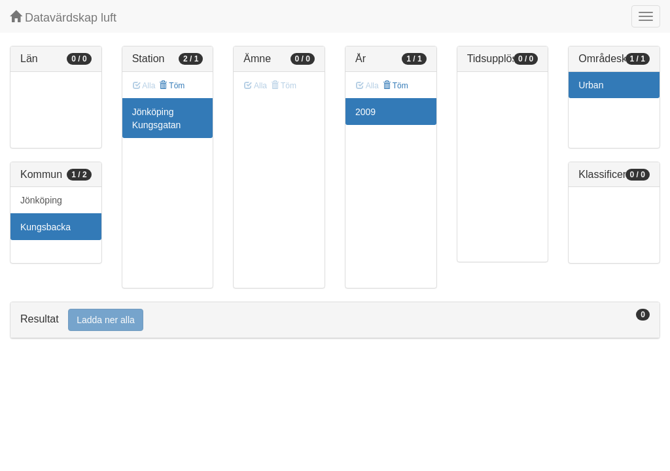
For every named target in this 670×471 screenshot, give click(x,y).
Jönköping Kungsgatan (156, 118)
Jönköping (41, 200)
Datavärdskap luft (63, 17)
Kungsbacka (45, 227)
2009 (365, 112)
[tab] (335, 320)
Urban (590, 85)
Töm (172, 85)
